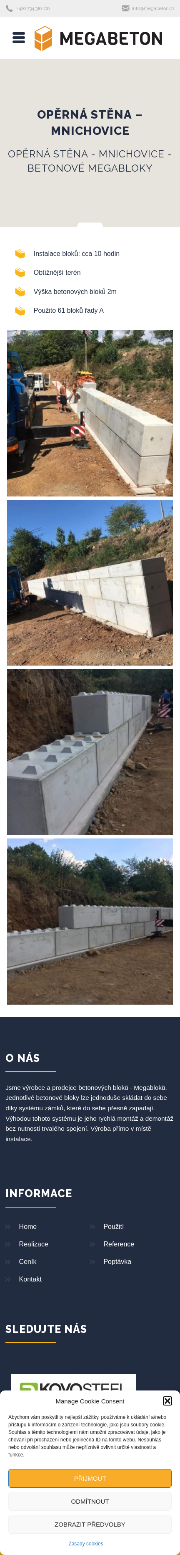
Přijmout (90, 1478)
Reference (118, 1244)
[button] (167, 1401)
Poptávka (117, 1261)
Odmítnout (90, 1501)
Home (28, 1226)
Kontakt (30, 1279)
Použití (113, 1226)
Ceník (28, 1261)
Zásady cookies (85, 1544)
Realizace (33, 1244)
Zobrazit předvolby (90, 1524)
